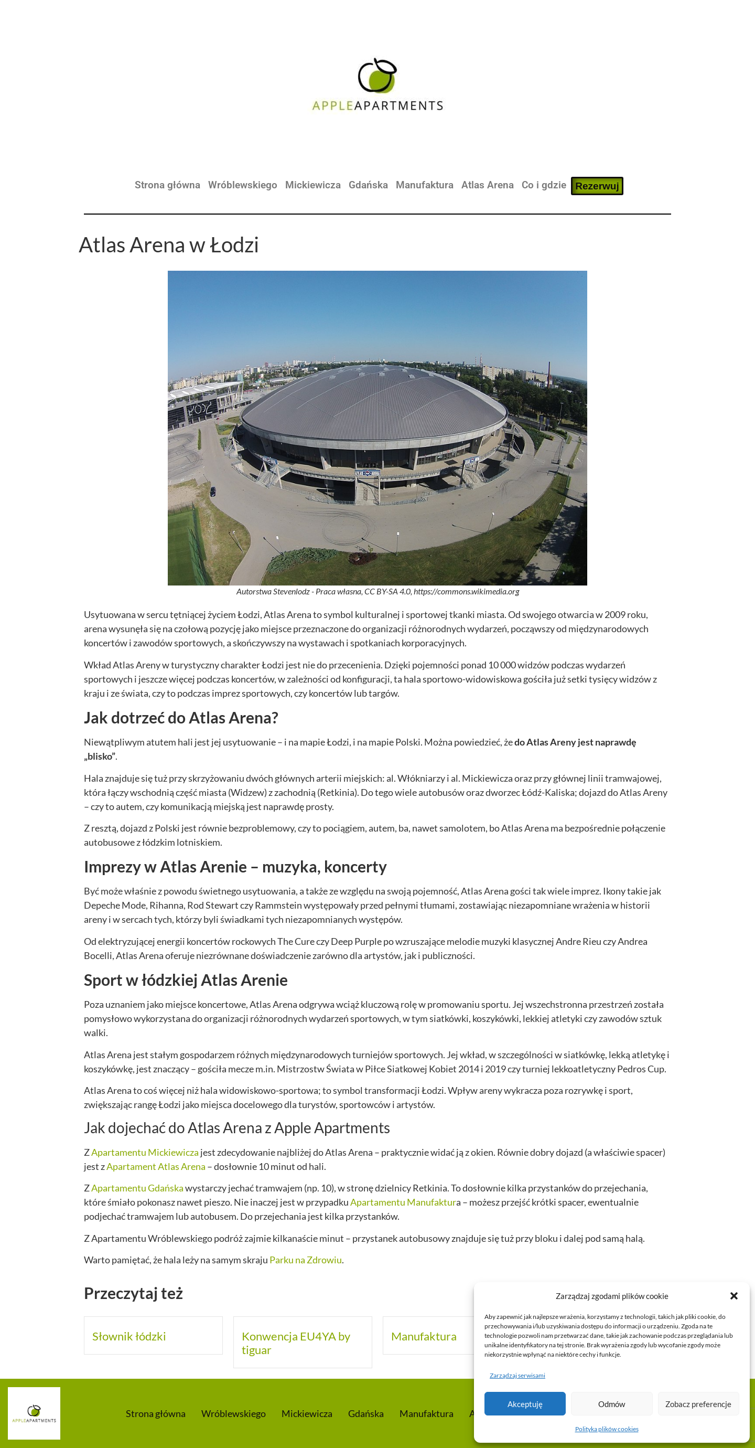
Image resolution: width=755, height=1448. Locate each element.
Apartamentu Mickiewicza (145, 1152)
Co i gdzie (544, 185)
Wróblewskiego (242, 185)
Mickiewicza (313, 185)
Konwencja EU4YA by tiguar (296, 1343)
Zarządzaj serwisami (517, 1375)
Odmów (611, 1404)
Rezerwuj (597, 185)
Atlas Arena (487, 185)
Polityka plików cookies (607, 1429)
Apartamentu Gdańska (137, 1188)
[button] (734, 1296)
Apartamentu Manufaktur (403, 1202)
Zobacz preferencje (698, 1404)
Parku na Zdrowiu (305, 1259)
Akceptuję (525, 1404)
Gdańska (368, 185)
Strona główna (167, 185)
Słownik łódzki (129, 1336)
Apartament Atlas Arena (156, 1166)
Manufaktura (425, 185)
